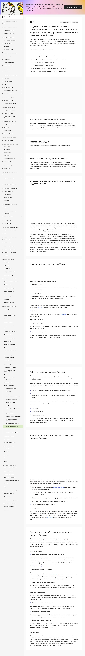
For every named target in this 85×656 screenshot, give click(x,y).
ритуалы (63, 314)
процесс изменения (55, 575)
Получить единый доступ (73, 7)
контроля (39, 307)
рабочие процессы (58, 487)
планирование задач (37, 566)
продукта (50, 517)
